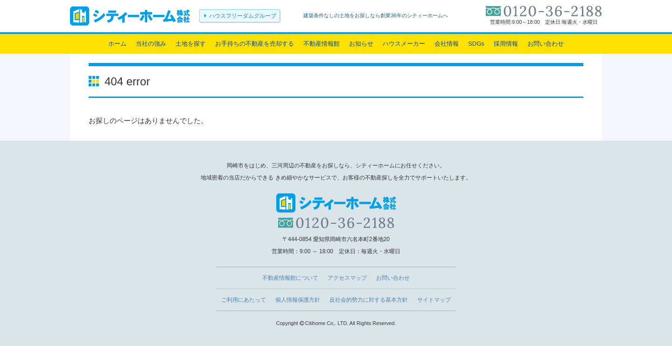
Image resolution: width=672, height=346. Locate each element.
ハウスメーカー (404, 43)
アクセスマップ (347, 278)
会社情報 (446, 43)
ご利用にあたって (243, 300)
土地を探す (190, 43)
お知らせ (361, 43)
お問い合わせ (545, 43)
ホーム (117, 43)
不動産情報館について (290, 278)
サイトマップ (434, 300)
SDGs (476, 43)
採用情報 (506, 43)
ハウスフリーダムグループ (242, 16)
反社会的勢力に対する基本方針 (368, 300)
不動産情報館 (321, 43)
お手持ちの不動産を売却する (254, 43)
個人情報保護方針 (297, 300)
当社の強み (151, 43)
